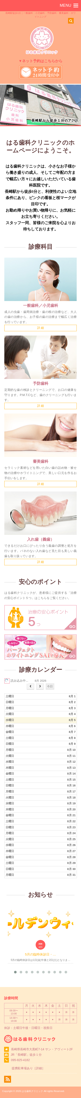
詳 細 (40, 328)
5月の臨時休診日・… (40, 954)
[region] (40, 105)
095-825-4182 (20, 1060)
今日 (50, 686)
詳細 (39, 1068)
